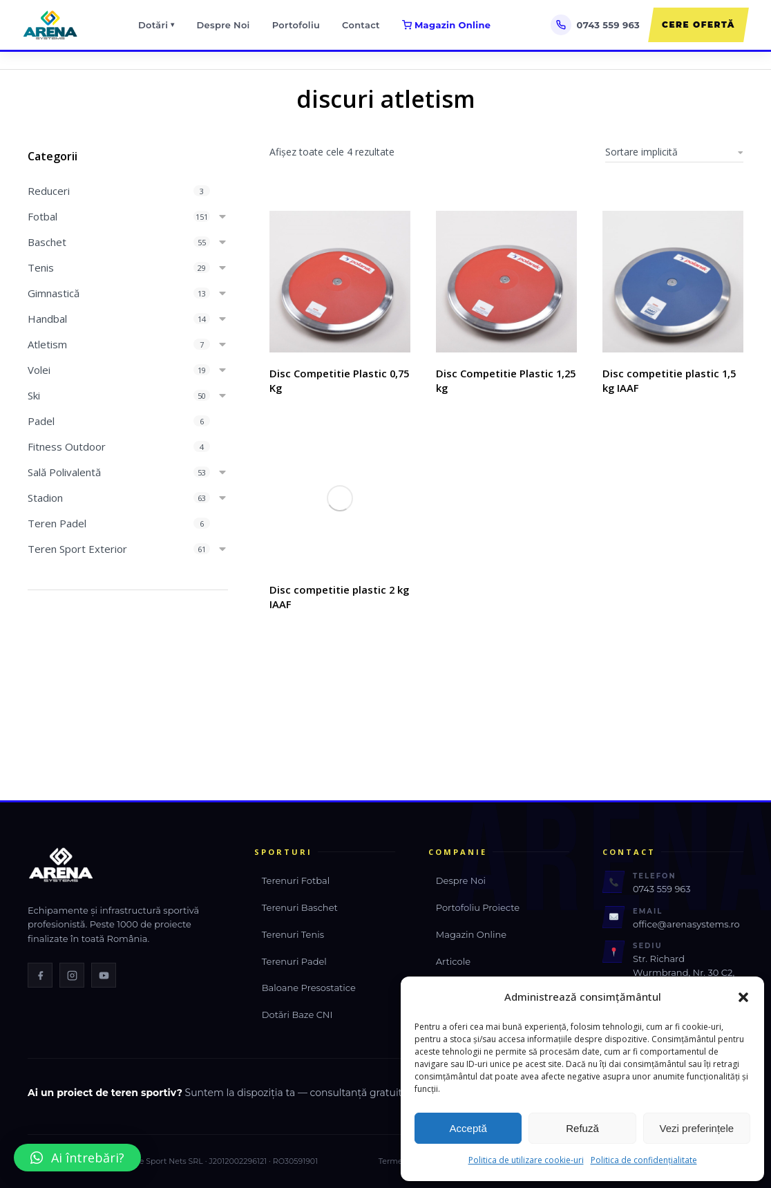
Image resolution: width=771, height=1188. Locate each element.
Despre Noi (223, 24)
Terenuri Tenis (293, 930)
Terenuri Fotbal (296, 877)
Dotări (156, 25)
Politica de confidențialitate (644, 1160)
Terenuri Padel (294, 957)
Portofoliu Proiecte (478, 903)
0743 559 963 (662, 886)
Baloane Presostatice (309, 984)
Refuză (582, 1128)
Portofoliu (296, 24)
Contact (361, 24)
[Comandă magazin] (674, 152)
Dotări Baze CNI (297, 1011)
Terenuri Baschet (300, 903)
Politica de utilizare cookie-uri (526, 1160)
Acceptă (468, 1128)
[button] (743, 997)
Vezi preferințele (697, 1128)
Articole (453, 957)
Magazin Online (446, 24)
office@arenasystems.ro (686, 920)
